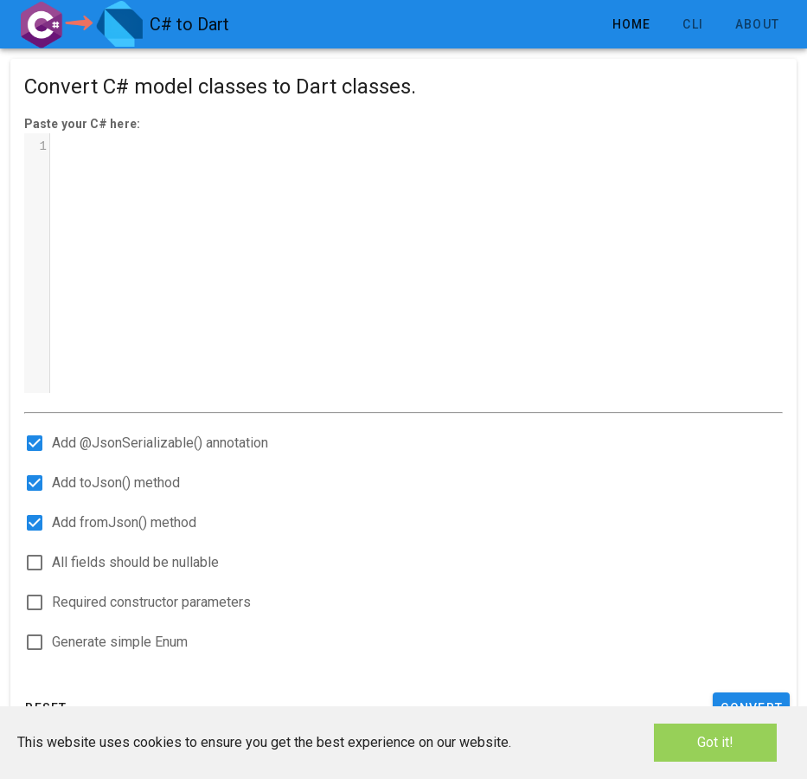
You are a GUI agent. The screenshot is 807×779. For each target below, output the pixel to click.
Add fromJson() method (124, 522)
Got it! (715, 742)
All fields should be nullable (135, 562)
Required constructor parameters (151, 602)
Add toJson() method (116, 482)
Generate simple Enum (120, 642)
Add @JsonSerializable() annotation (160, 443)
